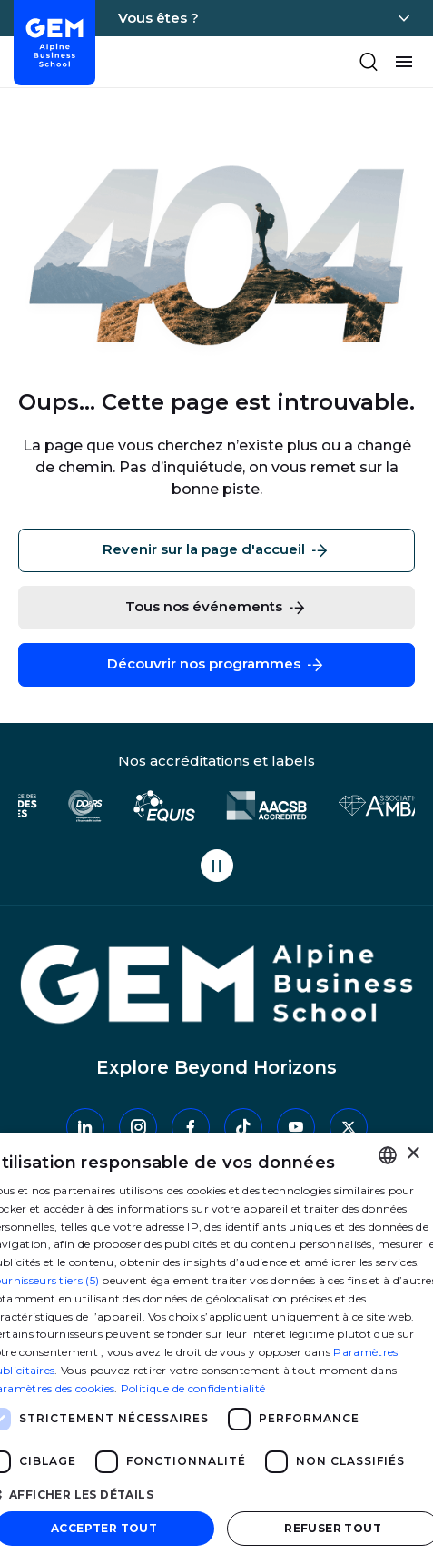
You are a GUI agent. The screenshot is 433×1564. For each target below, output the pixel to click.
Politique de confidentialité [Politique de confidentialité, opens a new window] (193, 1388)
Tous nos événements (216, 608)
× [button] (412, 1154)
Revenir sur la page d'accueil (216, 550)
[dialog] (216, 1348)
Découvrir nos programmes (216, 665)
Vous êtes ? (158, 17)
